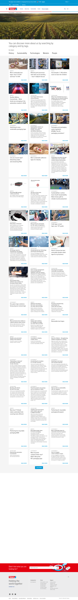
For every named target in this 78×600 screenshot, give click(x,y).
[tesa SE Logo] (13, 9)
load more (39, 467)
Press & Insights (11, 12)
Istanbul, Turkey (52, 589)
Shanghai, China (52, 583)
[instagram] (15, 594)
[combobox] (38, 567)
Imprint (10, 598)
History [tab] (12, 53)
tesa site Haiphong (43, 588)
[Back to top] (68, 577)
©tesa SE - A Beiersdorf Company (64, 598)
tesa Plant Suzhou (43, 584)
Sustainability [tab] (23, 53)
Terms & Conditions (43, 598)
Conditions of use (35, 598)
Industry (24, 4)
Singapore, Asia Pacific (53, 584)
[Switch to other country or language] (68, 9)
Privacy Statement (15, 598)
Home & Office (16, 4)
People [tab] (55, 53)
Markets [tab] (46, 53)
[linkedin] (10, 594)
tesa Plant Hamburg (43, 583)
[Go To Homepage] (10, 5)
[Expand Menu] (7, 9)
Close (67, 1)
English (43, 1)
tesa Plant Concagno (43, 587)
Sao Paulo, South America (54, 588)
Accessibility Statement (22, 598)
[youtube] (13, 594)
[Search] (65, 9)
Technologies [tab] (35, 53)
